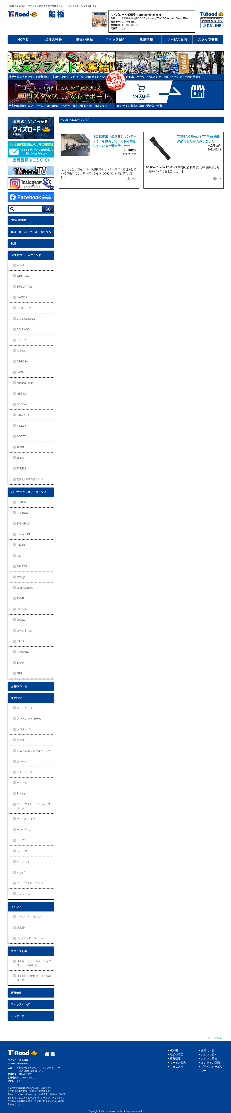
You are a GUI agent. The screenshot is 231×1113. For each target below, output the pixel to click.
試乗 (13, 243)
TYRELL (22, 468)
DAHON (21, 350)
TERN (20, 447)
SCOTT (21, 436)
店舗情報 (146, 39)
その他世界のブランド (30, 479)
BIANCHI (22, 297)
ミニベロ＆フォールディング (34, 750)
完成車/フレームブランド (26, 255)
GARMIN (22, 609)
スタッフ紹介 (115, 39)
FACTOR (22, 372)
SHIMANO (23, 652)
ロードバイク (25, 708)
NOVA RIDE (24, 534)
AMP (19, 555)
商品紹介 (16, 697)
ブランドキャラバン (29, 916)
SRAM (21, 662)
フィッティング (20, 1004)
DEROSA (22, 361)
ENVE (20, 598)
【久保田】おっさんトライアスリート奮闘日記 (34, 963)
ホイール (22, 782)
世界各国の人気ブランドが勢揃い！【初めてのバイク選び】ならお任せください (57, 76)
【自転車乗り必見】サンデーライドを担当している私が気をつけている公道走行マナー (114, 141)
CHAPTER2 (24, 308)
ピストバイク (25, 772)
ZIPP (20, 673)
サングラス (23, 829)
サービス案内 (177, 39)
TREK (20, 457)
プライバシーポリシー (212, 1068)
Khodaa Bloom (25, 383)
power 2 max (24, 630)
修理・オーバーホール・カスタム (31, 232)
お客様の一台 (19, 686)
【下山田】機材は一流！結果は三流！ (34, 977)
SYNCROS (23, 523)
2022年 (76, 119)
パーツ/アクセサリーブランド (28, 492)
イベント (16, 906)
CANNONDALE (26, 318)
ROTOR (21, 502)
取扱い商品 (84, 39)
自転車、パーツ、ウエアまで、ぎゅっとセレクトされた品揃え (163, 76)
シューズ (22, 851)
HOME (23, 39)
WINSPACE (24, 276)
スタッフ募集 (208, 39)
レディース (23, 893)
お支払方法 (176, 1066)
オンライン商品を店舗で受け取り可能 (139, 105)
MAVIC (21, 619)
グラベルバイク (26, 819)
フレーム (22, 761)
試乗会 (21, 927)
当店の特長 (53, 39)
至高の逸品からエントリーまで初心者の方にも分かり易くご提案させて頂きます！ (58, 105)
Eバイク (22, 793)
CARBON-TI (24, 512)
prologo (21, 577)
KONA (20, 265)
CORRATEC (24, 340)
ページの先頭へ (216, 1038)
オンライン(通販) (211, 1062)
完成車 (21, 740)
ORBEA (21, 404)
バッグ (21, 872)
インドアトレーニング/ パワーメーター (35, 806)
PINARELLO (24, 415)
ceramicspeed (25, 587)
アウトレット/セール (29, 718)
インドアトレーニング (30, 883)
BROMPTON (24, 286)
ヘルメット (23, 861)
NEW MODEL (19, 220)
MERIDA (22, 393)
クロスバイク (25, 729)
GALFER (22, 566)
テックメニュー (20, 1016)
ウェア (21, 840)
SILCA (21, 641)
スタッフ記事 (19, 951)
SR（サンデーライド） (31, 938)
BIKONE (22, 545)
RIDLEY (21, 425)
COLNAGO (23, 329)
